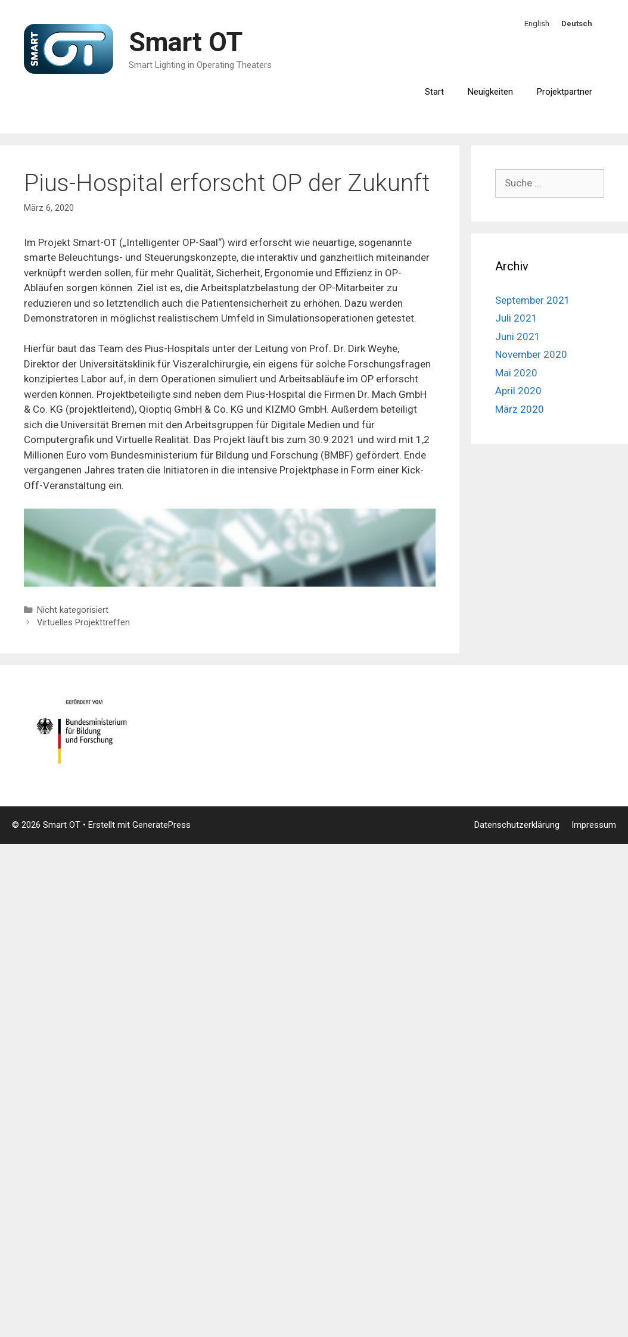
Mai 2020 (516, 373)
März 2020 (519, 409)
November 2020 (531, 354)
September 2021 (532, 300)
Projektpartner (564, 91)
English (536, 23)
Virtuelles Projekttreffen (83, 623)
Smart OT (186, 42)
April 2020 (518, 391)
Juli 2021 (516, 318)
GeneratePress (161, 824)
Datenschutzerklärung (516, 824)
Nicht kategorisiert (72, 610)
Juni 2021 (517, 336)
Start (434, 91)
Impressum (593, 824)
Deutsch (576, 23)
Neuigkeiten (490, 91)
